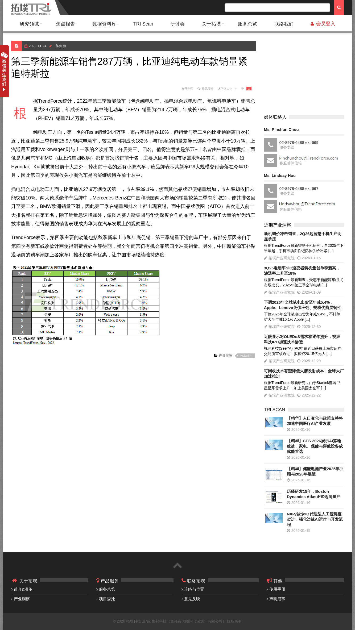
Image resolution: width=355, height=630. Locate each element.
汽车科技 (246, 355)
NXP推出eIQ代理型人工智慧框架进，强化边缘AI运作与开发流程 (315, 519)
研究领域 (29, 24)
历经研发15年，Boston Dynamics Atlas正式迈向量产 (313, 494)
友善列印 (187, 88)
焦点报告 (65, 24)
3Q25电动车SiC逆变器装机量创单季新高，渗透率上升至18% (302, 271)
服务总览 (247, 24)
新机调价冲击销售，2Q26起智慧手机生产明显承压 (303, 236)
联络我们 (284, 24)
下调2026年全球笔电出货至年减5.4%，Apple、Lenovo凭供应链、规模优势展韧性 (302, 305)
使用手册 (277, 589)
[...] (330, 251)
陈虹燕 (61, 46)
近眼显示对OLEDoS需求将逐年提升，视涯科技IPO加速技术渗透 (302, 339)
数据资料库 (104, 24)
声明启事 (277, 598)
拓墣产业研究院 (282, 258)
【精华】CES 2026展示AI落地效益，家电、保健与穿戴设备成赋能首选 (315, 446)
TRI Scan (143, 24)
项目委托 (107, 598)
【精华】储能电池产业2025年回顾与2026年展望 (315, 471)
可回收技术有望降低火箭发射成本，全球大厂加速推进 (304, 373)
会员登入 (323, 23)
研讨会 (177, 24)
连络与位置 (194, 589)
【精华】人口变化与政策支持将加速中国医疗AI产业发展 (315, 421)
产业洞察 (225, 356)
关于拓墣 (211, 24)
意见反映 (207, 88)
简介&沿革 (23, 589)
